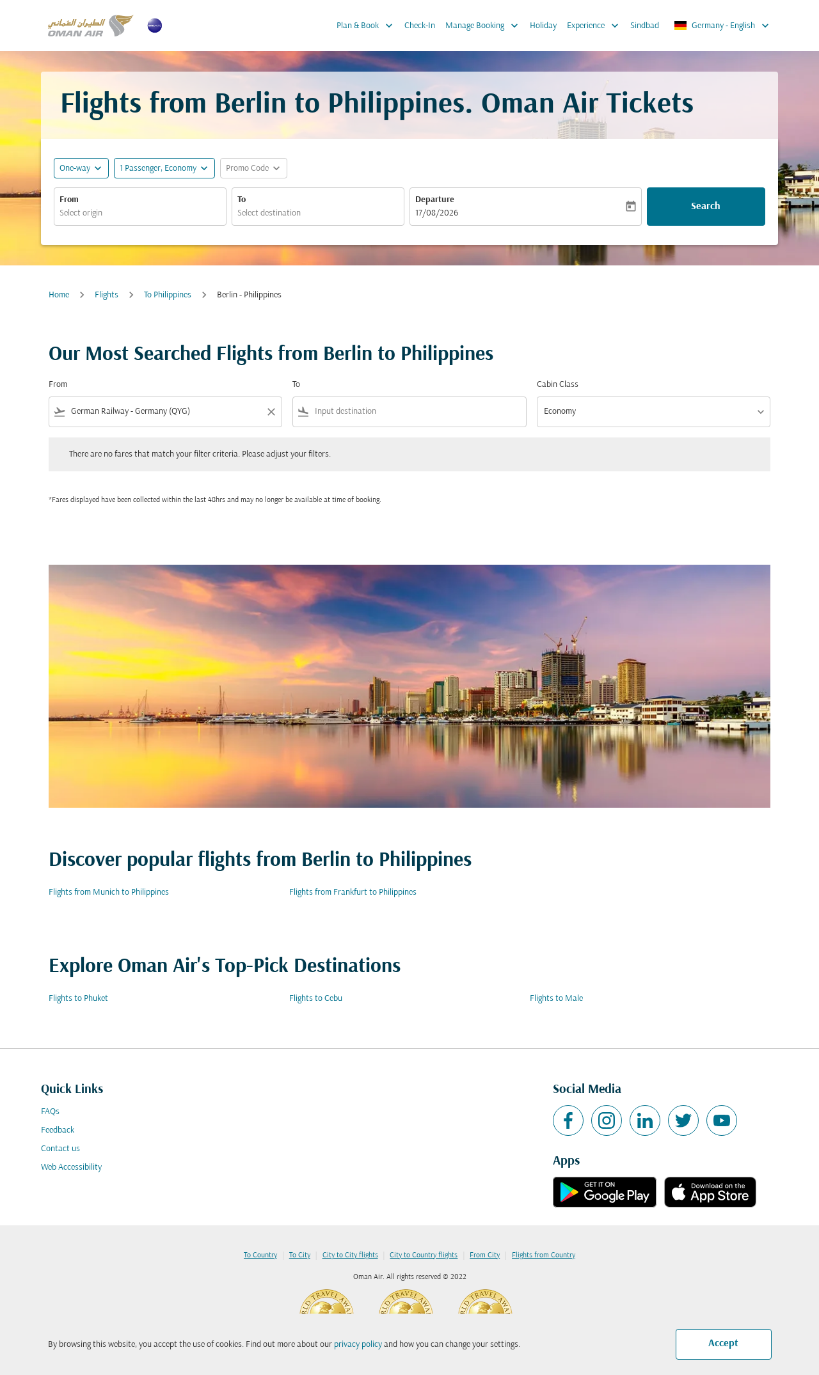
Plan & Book (368, 26)
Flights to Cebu (315, 998)
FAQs (50, 1112)
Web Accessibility (71, 1167)
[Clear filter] (271, 412)
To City (299, 1255)
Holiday (543, 26)
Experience (596, 26)
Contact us (60, 1149)
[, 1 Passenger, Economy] (158, 168)
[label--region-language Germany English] (722, 26)
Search (705, 206)
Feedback (57, 1130)
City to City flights (350, 1255)
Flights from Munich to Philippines (109, 892)
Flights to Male (556, 998)
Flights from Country (543, 1255)
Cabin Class (557, 384)
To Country (260, 1255)
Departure (434, 200)
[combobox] (140, 213)
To (241, 200)
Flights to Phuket (78, 998)
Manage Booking (485, 26)
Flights (106, 295)
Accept (723, 1344)
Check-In (419, 26)
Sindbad (644, 26)
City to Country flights (423, 1255)
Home (59, 295)
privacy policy (358, 1344)
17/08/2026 (436, 213)
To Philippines (167, 295)
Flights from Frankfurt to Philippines (353, 892)
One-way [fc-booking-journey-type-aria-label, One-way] (75, 168)
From (69, 200)
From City (485, 1255)
